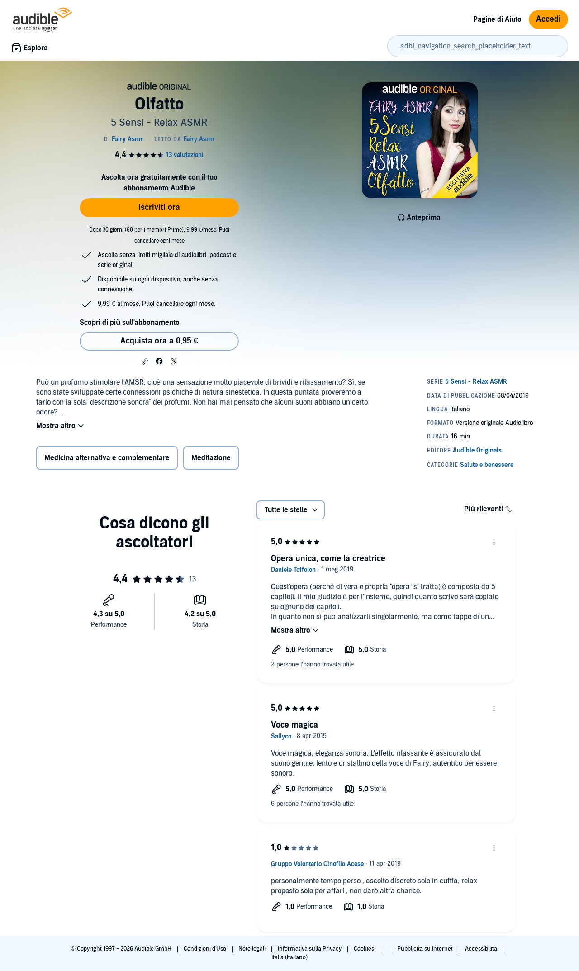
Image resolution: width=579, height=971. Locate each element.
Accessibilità (481, 948)
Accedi (548, 19)
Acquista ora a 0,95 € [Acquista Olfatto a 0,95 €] (159, 341)
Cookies (364, 948)
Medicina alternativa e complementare (107, 457)
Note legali (252, 948)
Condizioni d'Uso (206, 948)
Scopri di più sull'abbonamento (130, 322)
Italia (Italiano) (289, 957)
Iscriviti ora (159, 207)
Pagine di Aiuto (497, 19)
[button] (144, 361)
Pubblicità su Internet (425, 948)
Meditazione (211, 457)
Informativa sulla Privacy (310, 948)
